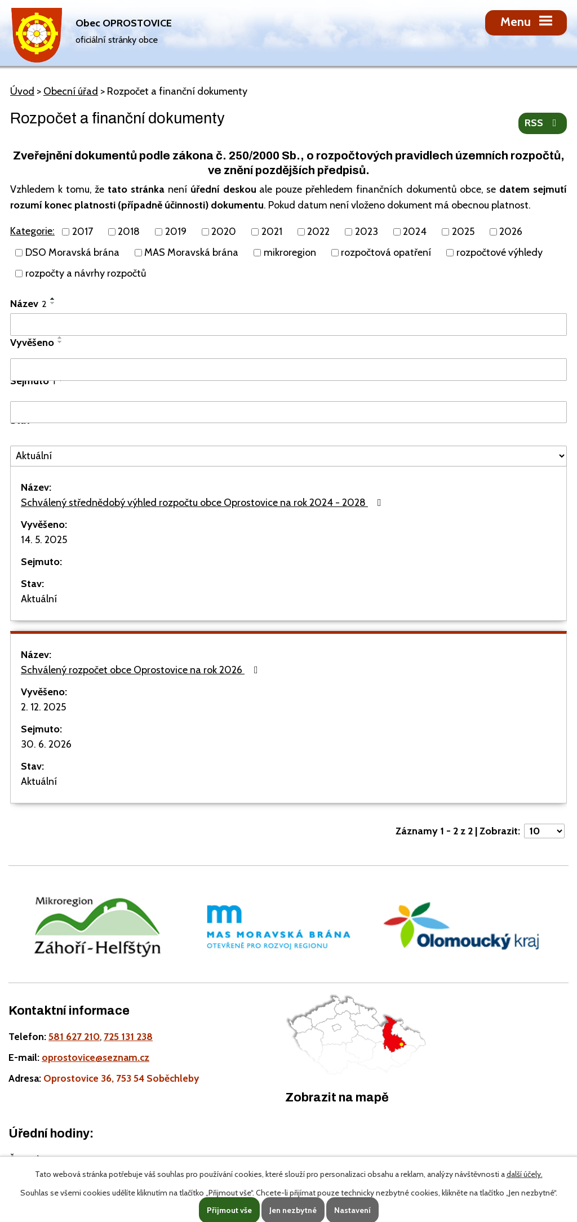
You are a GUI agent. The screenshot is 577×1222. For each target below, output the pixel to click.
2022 (318, 231)
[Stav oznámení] (288, 456)
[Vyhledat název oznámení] (288, 324)
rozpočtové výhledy (499, 252)
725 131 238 (128, 1036)
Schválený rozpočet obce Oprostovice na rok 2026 (142, 670)
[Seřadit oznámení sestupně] (53, 303)
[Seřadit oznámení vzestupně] (53, 298)
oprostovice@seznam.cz (95, 1057)
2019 (176, 231)
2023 (366, 231)
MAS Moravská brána (191, 252)
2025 (463, 231)
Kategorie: (32, 231)
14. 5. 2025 (44, 540)
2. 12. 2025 (43, 707)
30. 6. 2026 (46, 744)
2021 (271, 231)
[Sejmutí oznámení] (288, 412)
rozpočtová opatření (386, 252)
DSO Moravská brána (72, 252)
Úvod (22, 91)
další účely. (525, 1174)
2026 (510, 231)
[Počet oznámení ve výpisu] (544, 831)
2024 (415, 231)
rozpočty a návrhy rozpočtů (85, 273)
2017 (82, 231)
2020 (223, 231)
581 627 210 (74, 1036)
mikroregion (290, 252)
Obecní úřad (70, 91)
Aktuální (39, 599)
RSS (543, 123)
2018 (129, 231)
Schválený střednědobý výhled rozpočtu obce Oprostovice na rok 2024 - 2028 (203, 502)
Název (28, 303)
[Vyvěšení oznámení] (288, 369)
